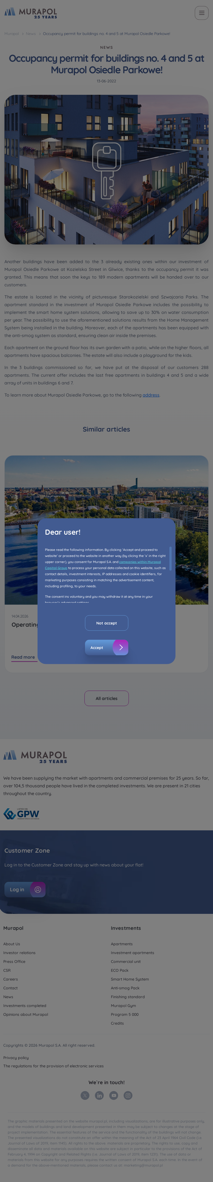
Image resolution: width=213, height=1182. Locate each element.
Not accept (106, 622)
